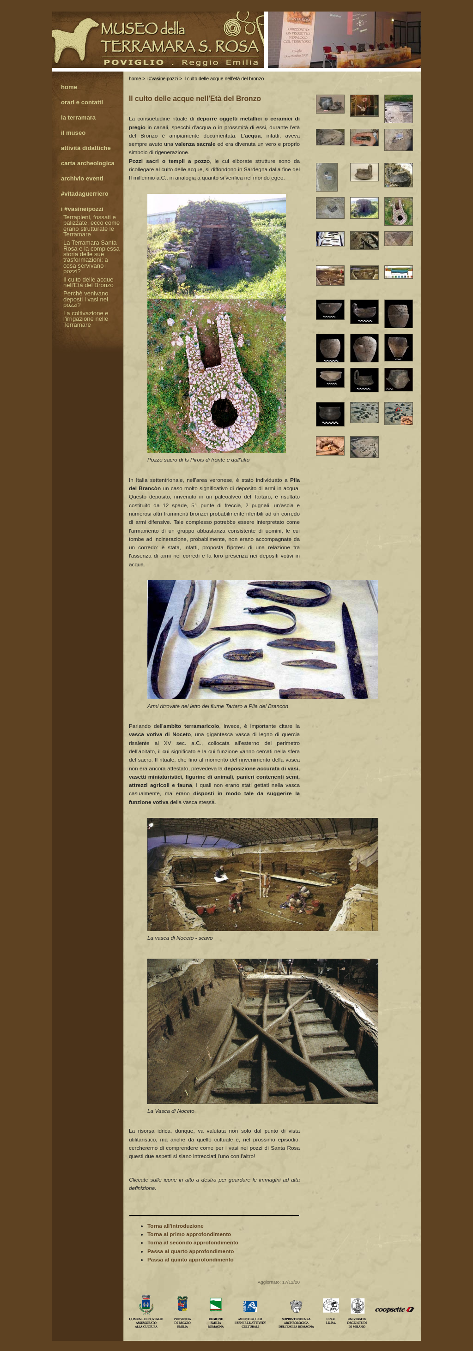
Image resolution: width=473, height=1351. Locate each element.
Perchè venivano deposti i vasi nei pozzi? (86, 299)
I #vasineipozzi (162, 78)
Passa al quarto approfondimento (190, 1251)
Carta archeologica (88, 164)
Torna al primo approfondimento (189, 1234)
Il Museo (73, 133)
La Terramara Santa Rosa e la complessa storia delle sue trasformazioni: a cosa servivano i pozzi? (91, 257)
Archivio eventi (82, 179)
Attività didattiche (86, 148)
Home (135, 78)
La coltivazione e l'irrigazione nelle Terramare (86, 319)
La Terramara (78, 118)
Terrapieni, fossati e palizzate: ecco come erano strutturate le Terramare (91, 226)
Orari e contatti (82, 103)
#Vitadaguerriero (85, 194)
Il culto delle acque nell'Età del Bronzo (223, 78)
